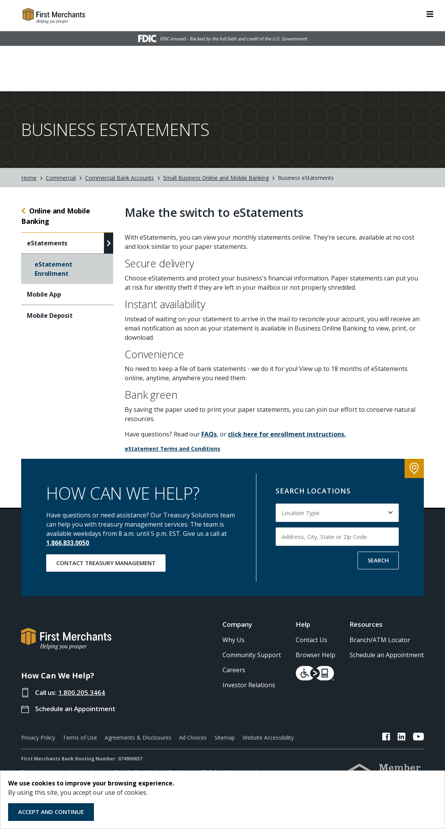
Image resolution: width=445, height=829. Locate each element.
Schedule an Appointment (75, 708)
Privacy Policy (38, 737)
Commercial (61, 177)
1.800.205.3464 (81, 692)
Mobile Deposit (50, 315)
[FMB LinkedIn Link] (401, 737)
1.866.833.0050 (67, 542)
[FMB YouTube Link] (418, 737)
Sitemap (224, 737)
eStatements (47, 242)
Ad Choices (193, 737)
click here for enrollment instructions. (287, 434)
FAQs (209, 434)
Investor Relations (248, 684)
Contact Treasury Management (106, 562)
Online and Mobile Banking (55, 215)
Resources (366, 623)
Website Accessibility (268, 737)
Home (29, 177)
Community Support (251, 654)
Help (303, 623)
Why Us (233, 639)
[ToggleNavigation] (430, 13)
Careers (233, 669)
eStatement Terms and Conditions (172, 448)
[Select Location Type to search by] (337, 512)
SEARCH (378, 559)
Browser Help (315, 654)
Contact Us (311, 639)
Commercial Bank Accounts (119, 177)
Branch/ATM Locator (380, 639)
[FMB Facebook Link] (386, 737)
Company (237, 623)
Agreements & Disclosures (138, 737)
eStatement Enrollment (53, 268)
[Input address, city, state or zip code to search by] (337, 536)
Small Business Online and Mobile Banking (216, 177)
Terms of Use (80, 737)
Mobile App (44, 294)
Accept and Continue (51, 812)
